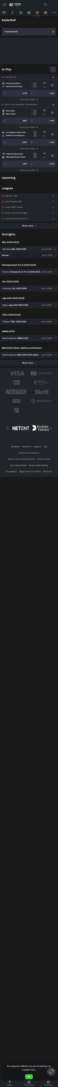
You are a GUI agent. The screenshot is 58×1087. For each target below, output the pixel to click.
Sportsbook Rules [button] (18, 465)
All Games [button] (15, 446)
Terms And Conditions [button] (29, 453)
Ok (29, 1076)
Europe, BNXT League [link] (14, 207)
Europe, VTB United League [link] (16, 213)
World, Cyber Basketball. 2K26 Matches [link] (21, 104)
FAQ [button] (45, 446)
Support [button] (37, 446)
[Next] (50, 428)
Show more (29, 225)
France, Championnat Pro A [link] (16, 218)
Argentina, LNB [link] (11, 196)
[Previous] (7, 428)
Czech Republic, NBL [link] (13, 201)
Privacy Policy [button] (43, 459)
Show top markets (29, 100)
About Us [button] (47, 471)
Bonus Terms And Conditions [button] (21, 459)
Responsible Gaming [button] (38, 465)
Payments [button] (27, 446)
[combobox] (52, 5)
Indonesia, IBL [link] (10, 77)
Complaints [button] (11, 471)
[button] (29, 77)
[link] (15, 5)
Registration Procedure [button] (30, 471)
